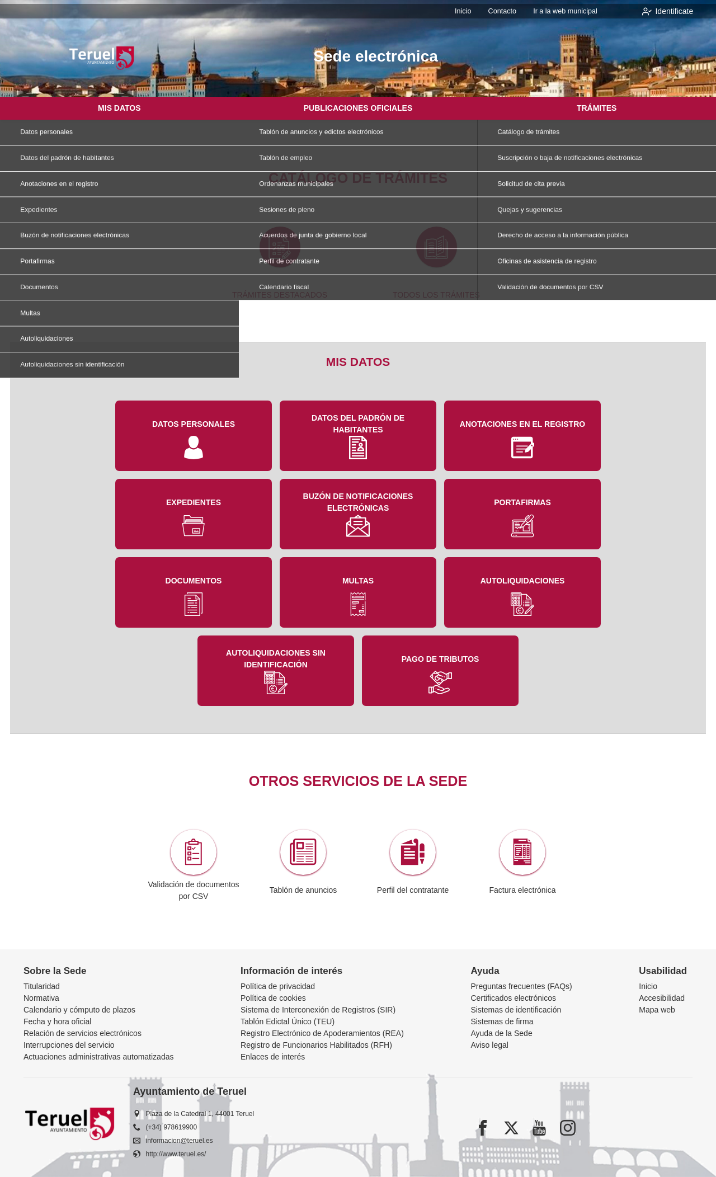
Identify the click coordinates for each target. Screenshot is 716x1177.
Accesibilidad (662, 998)
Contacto (506, 11)
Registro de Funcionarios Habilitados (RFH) (316, 1045)
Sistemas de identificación (515, 1009)
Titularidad (41, 986)
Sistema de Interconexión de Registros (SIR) (318, 1009)
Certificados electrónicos (513, 998)
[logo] (101, 57)
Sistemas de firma (501, 1021)
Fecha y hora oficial (57, 1021)
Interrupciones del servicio (69, 1045)
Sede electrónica (375, 56)
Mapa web (657, 1009)
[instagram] (568, 1128)
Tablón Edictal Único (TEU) (288, 1021)
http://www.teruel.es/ (176, 1154)
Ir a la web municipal (566, 11)
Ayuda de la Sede (501, 1033)
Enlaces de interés (273, 1056)
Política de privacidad (278, 986)
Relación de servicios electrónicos (82, 1033)
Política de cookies (273, 998)
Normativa (41, 998)
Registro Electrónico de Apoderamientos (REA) (322, 1033)
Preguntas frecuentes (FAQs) (521, 986)
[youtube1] (539, 1128)
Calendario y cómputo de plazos (79, 1009)
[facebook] (482, 1128)
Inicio (470, 11)
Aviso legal (489, 1045)
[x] (511, 1128)
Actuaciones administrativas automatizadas (98, 1056)
